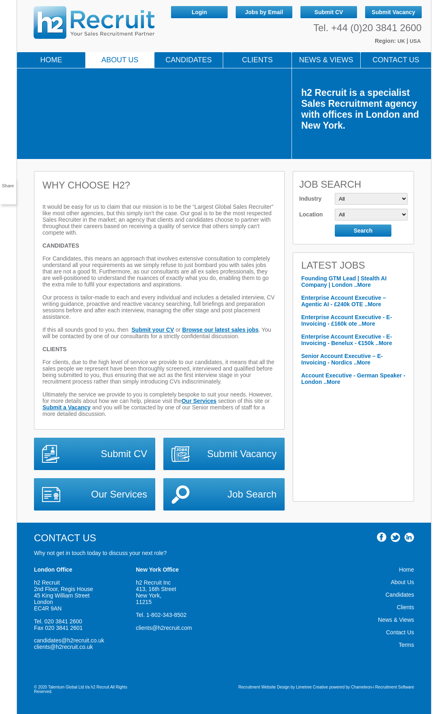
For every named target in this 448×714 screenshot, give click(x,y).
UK (401, 41)
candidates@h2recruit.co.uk (69, 640)
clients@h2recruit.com (164, 628)
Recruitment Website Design (264, 687)
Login (199, 12)
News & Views (396, 620)
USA (415, 41)
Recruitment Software (394, 687)
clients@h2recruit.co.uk (63, 647)
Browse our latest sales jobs (220, 329)
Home (51, 60)
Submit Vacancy (393, 12)
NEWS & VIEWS (326, 60)
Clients (257, 60)
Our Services (199, 401)
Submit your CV (152, 329)
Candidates (188, 60)
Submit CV (329, 12)
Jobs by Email (264, 12)
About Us (120, 60)
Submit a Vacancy (66, 407)
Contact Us (395, 60)
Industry (353, 199)
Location (353, 214)
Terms (406, 645)
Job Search (252, 494)
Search (363, 230)
